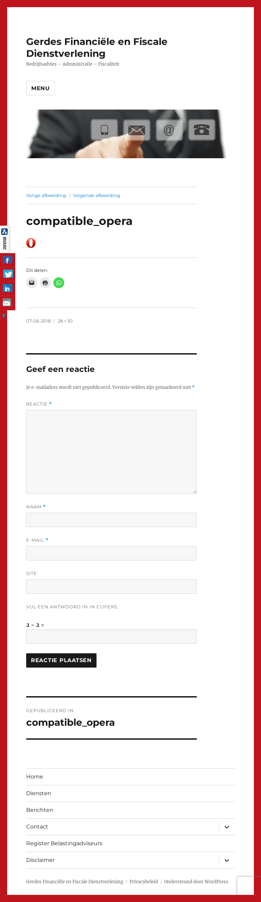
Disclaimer (40, 860)
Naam (36, 507)
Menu (40, 88)
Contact (37, 826)
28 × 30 (65, 321)
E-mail (37, 540)
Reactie (39, 404)
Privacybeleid (143, 882)
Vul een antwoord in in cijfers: (72, 606)
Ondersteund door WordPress (196, 882)
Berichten (39, 810)
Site (31, 573)
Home (34, 776)
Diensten (38, 793)
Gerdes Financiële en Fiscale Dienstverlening (97, 47)
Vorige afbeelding (46, 195)
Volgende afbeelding (96, 195)
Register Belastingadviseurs (64, 843)
